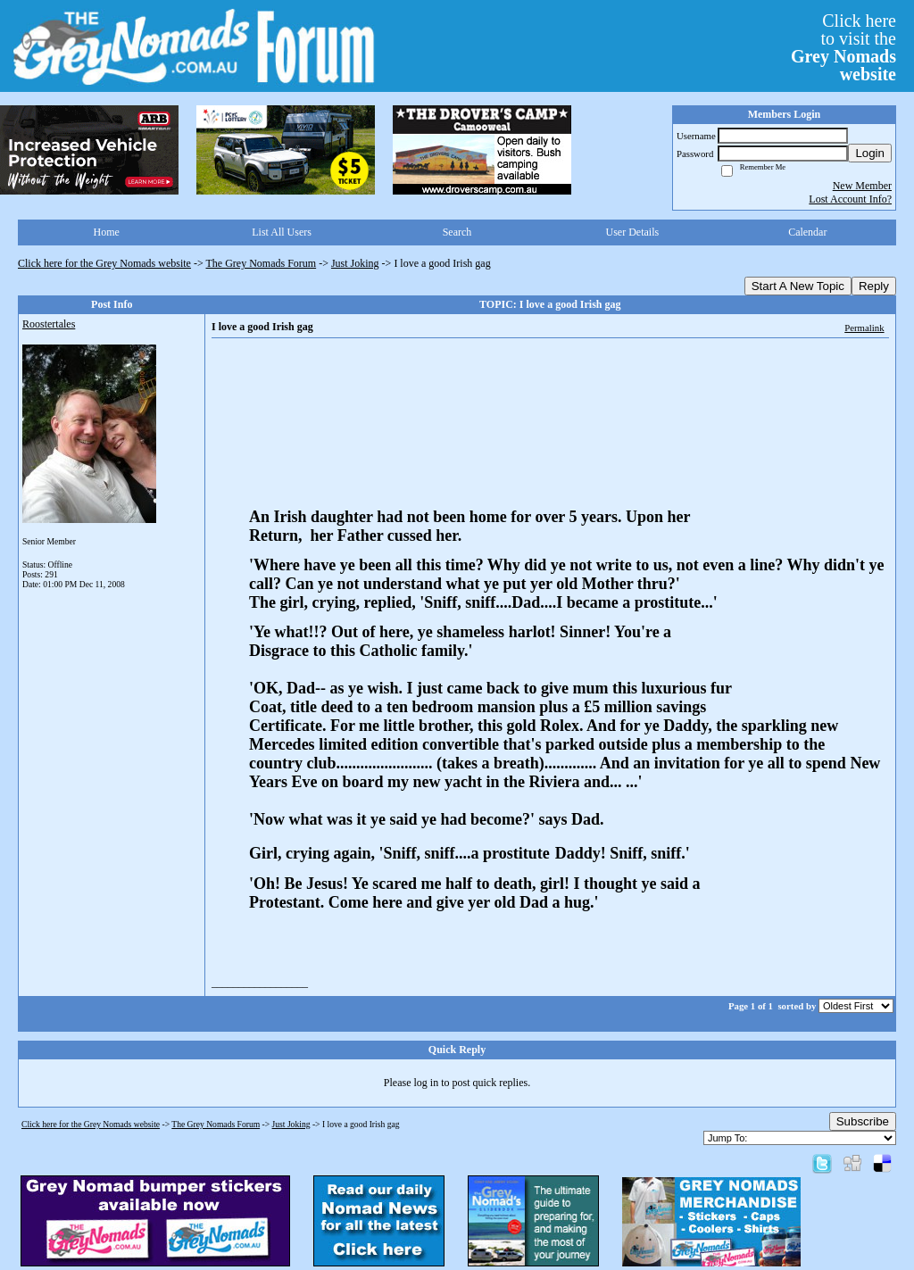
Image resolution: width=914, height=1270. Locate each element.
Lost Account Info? (850, 199)
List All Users (282, 232)
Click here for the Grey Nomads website (104, 263)
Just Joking (355, 263)
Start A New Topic (798, 286)
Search (457, 232)
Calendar (807, 232)
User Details (633, 232)
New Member (862, 185)
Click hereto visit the (843, 47)
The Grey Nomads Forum (261, 263)
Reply (874, 286)
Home (107, 232)
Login (870, 153)
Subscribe (862, 1121)
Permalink (864, 327)
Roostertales (48, 324)
